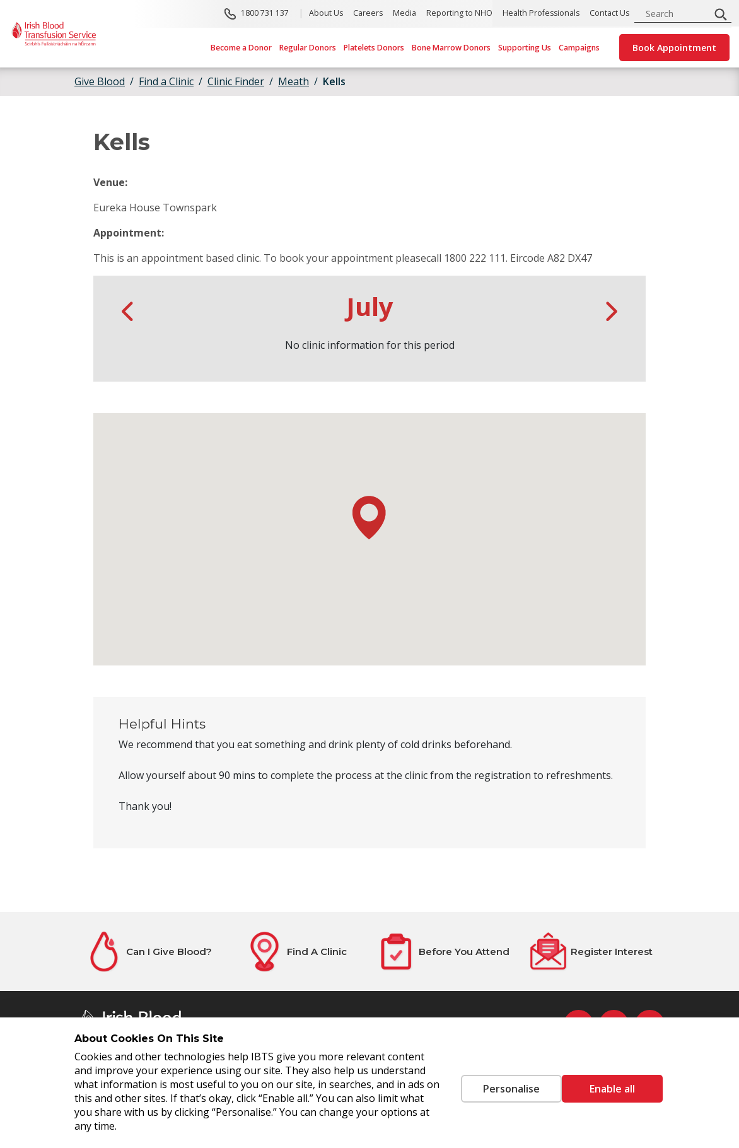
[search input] (675, 13)
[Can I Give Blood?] (148, 951)
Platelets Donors (374, 47)
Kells (334, 81)
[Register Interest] (591, 951)
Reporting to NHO (459, 13)
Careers (368, 13)
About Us (326, 13)
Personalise (492, 1089)
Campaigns (579, 47)
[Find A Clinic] (296, 951)
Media (404, 13)
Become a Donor (241, 47)
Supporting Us (524, 47)
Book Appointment (674, 48)
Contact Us (609, 13)
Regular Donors (307, 47)
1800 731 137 (265, 13)
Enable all (612, 1089)
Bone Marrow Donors (451, 47)
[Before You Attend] (443, 951)
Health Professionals (541, 13)
